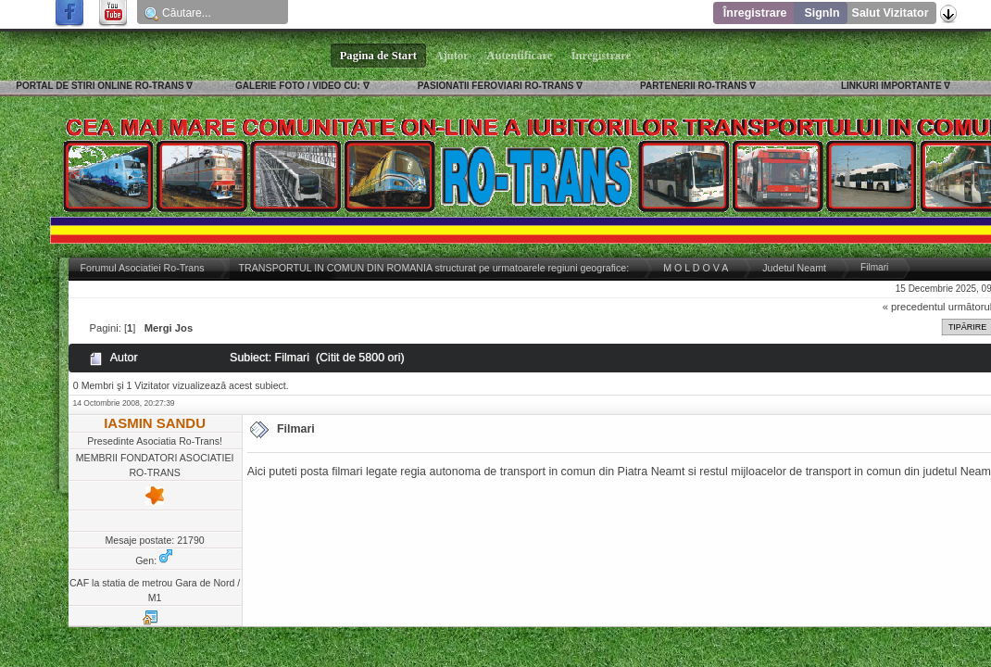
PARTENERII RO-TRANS (693, 86)
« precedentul (914, 306)
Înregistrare (755, 12)
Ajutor (452, 55)
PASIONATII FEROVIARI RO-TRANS (496, 86)
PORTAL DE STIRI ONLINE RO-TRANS (99, 86)
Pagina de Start (378, 55)
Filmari (296, 428)
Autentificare (520, 55)
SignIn (821, 12)
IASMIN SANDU (155, 423)
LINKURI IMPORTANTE (891, 86)
